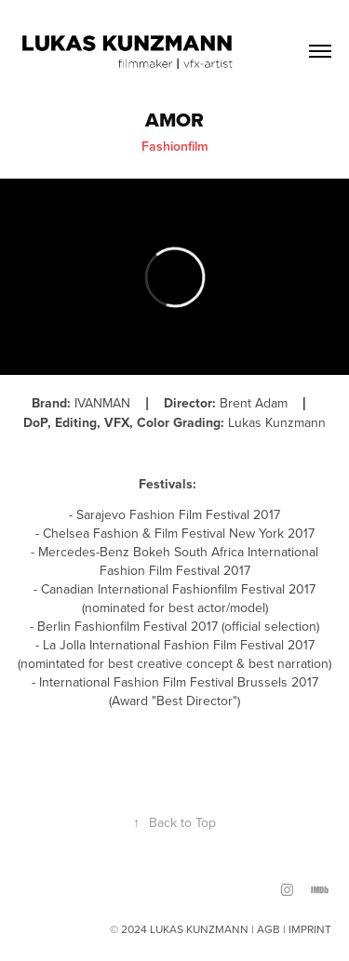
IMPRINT (310, 929)
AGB (268, 929)
